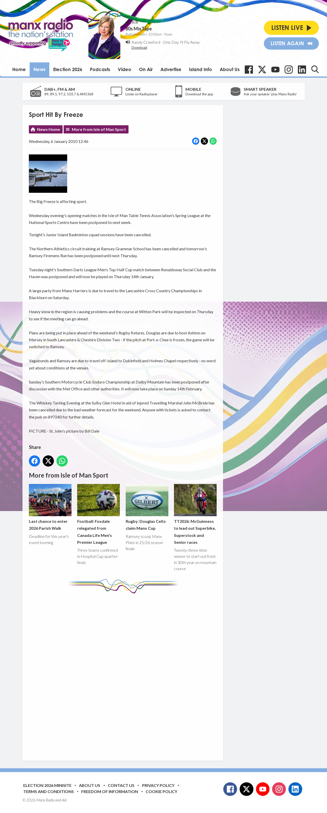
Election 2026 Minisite (47, 785)
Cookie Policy (161, 791)
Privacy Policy (158, 785)
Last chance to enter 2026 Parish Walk (50, 507)
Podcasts (100, 69)
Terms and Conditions (48, 791)
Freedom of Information (109, 791)
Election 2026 (67, 69)
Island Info (200, 69)
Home (19, 69)
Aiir (64, 800)
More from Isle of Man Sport (99, 129)
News (39, 69)
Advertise (170, 69)
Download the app (199, 94)
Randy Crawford (146, 42)
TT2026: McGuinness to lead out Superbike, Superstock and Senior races (195, 514)
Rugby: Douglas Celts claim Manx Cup (146, 507)
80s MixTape (138, 28)
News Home (48, 129)
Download (139, 48)
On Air (146, 69)
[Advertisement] (124, 673)
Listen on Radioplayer (141, 94)
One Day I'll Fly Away (181, 42)
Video (124, 69)
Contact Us (121, 785)
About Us (230, 69)
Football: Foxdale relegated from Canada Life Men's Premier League (98, 514)
